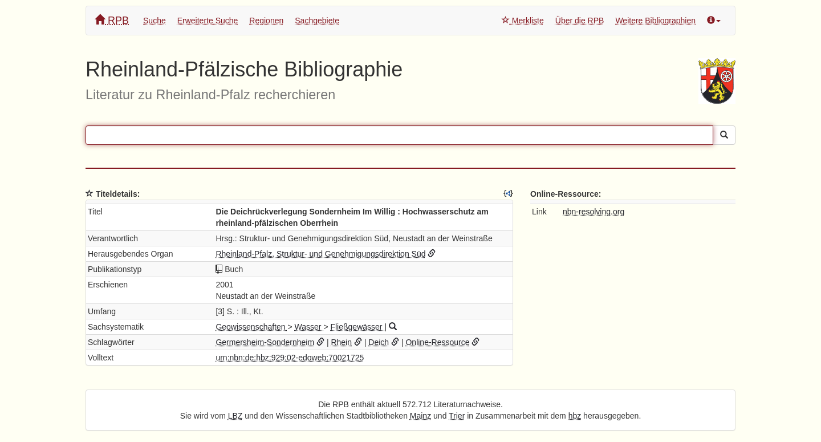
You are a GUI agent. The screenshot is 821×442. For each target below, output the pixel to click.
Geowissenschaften (251, 326)
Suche (154, 20)
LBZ (235, 415)
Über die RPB (579, 20)
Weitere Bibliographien (655, 20)
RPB (112, 20)
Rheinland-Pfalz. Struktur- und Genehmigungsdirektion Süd (320, 253)
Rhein (341, 342)
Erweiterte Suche (207, 20)
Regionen (266, 20)
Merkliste (523, 20)
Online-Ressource (437, 342)
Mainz (420, 415)
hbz (575, 415)
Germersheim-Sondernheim (265, 342)
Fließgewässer (357, 326)
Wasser (309, 326)
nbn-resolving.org (593, 211)
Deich (378, 342)
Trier (457, 415)
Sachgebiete (317, 20)
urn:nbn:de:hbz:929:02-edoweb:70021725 (290, 357)
